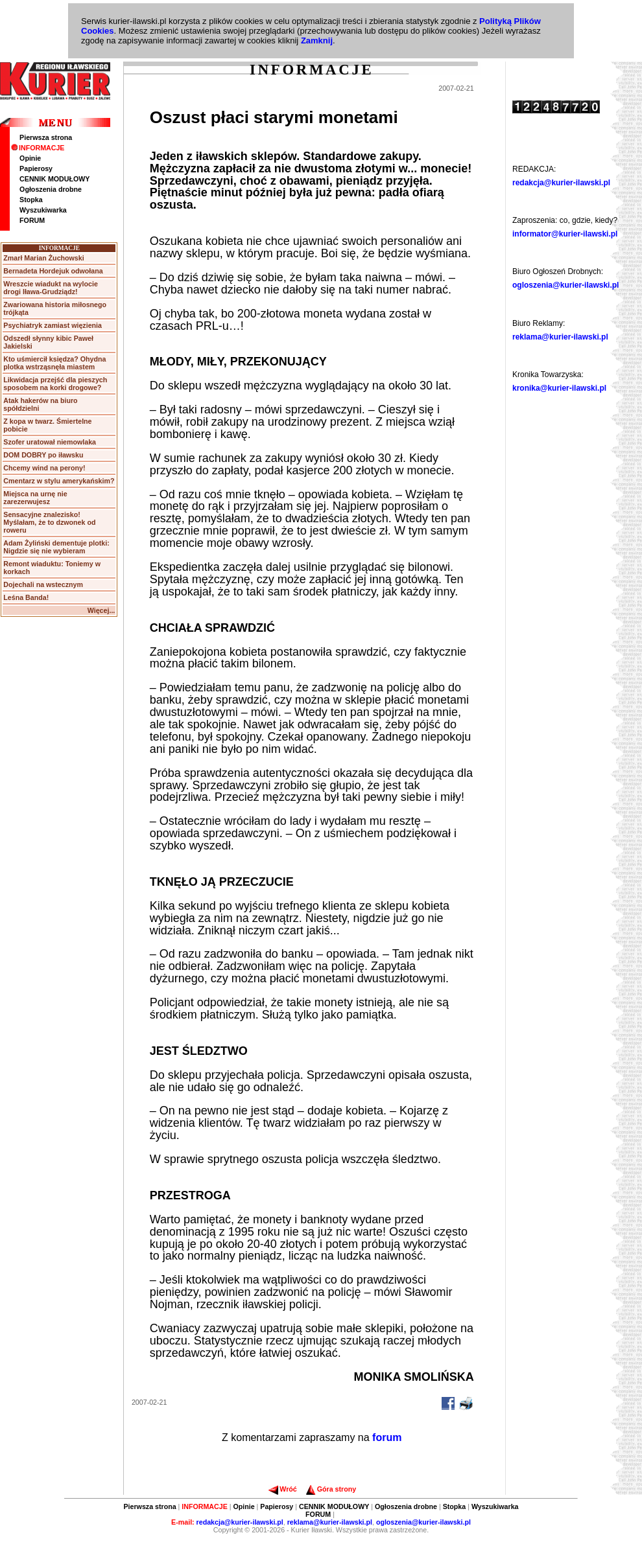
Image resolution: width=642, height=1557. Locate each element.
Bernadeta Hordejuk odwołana (52, 271)
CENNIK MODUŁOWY (54, 179)
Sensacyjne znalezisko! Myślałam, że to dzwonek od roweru (49, 522)
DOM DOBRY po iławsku (43, 455)
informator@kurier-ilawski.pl (564, 233)
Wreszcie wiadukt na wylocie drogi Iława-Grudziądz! (50, 287)
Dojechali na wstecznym (43, 584)
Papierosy (36, 168)
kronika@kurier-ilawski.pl (559, 388)
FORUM (32, 220)
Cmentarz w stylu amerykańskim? (58, 481)
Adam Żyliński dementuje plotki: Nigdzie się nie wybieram (56, 547)
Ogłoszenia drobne (50, 189)
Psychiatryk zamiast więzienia (52, 325)
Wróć (282, 1489)
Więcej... (101, 610)
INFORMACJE (37, 148)
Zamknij (317, 40)
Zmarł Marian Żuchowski (43, 258)
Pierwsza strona (45, 137)
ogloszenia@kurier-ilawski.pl (565, 285)
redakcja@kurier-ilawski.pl (561, 182)
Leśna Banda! (26, 597)
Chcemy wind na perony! (44, 468)
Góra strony (331, 1489)
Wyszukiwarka (43, 210)
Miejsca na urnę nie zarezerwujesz (35, 497)
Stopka (31, 199)
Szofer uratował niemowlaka (49, 442)
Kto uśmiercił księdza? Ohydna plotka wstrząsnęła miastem (54, 363)
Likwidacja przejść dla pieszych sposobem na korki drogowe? (55, 383)
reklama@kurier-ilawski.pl (560, 336)
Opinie (30, 158)
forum (386, 1437)
